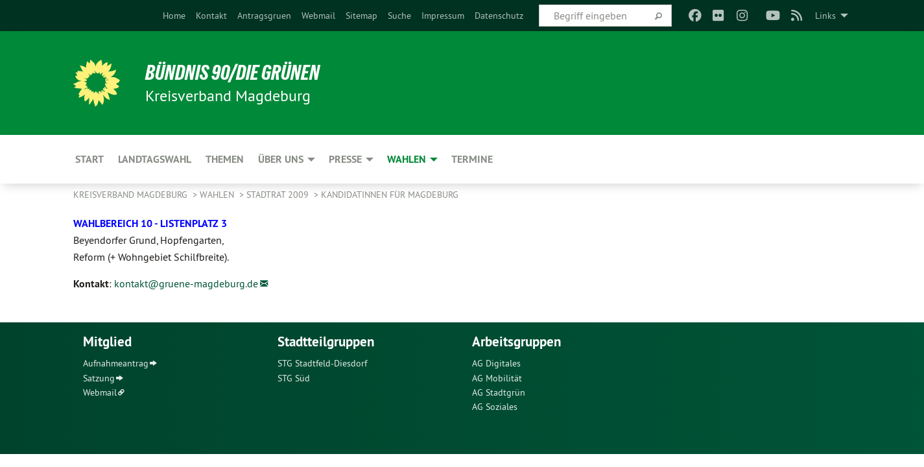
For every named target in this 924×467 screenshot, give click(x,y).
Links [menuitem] (825, 15)
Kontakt (211, 15)
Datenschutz (499, 15)
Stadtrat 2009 (278, 194)
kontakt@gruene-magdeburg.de (186, 283)
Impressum (442, 15)
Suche (399, 15)
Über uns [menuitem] (280, 159)
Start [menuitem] (89, 159)
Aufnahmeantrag (115, 363)
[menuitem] (174, 15)
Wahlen (218, 194)
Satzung (99, 378)
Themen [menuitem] (225, 159)
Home (174, 15)
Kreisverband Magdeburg (131, 194)
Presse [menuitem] (345, 159)
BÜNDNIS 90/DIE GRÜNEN (233, 72)
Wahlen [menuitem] (406, 159)
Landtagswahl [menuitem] (154, 159)
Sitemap (361, 15)
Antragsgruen (264, 15)
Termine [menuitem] (472, 159)
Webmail (318, 15)
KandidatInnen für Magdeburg (389, 194)
